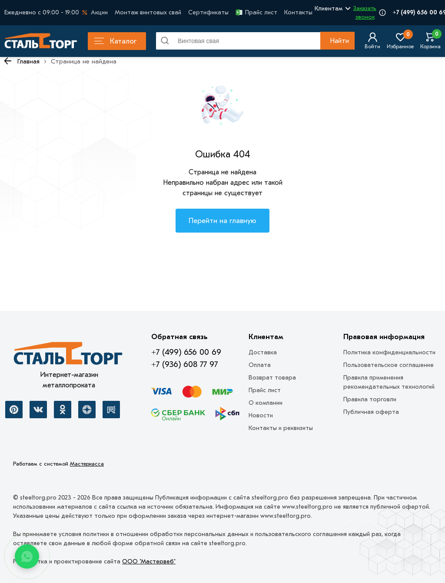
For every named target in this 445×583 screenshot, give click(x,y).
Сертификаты (208, 12)
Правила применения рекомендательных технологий (389, 382)
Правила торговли (369, 399)
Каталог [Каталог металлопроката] (115, 41)
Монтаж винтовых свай (148, 12)
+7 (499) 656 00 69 (186, 352)
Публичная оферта (371, 412)
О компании (265, 402)
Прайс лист (256, 12)
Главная (28, 61)
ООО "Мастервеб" (149, 561)
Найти (339, 41)
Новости (261, 415)
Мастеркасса (87, 463)
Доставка (263, 352)
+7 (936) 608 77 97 (184, 364)
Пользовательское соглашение (388, 365)
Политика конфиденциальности (389, 352)
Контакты (298, 12)
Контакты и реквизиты (281, 428)
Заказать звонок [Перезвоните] (364, 12)
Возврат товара (272, 377)
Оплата (260, 365)
